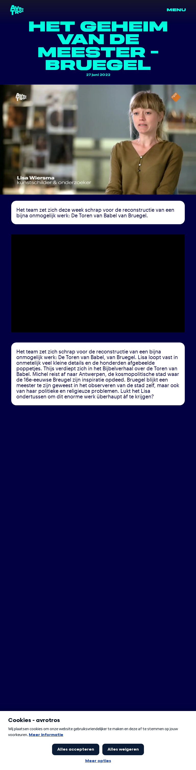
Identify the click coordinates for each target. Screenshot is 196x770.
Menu (176, 9)
